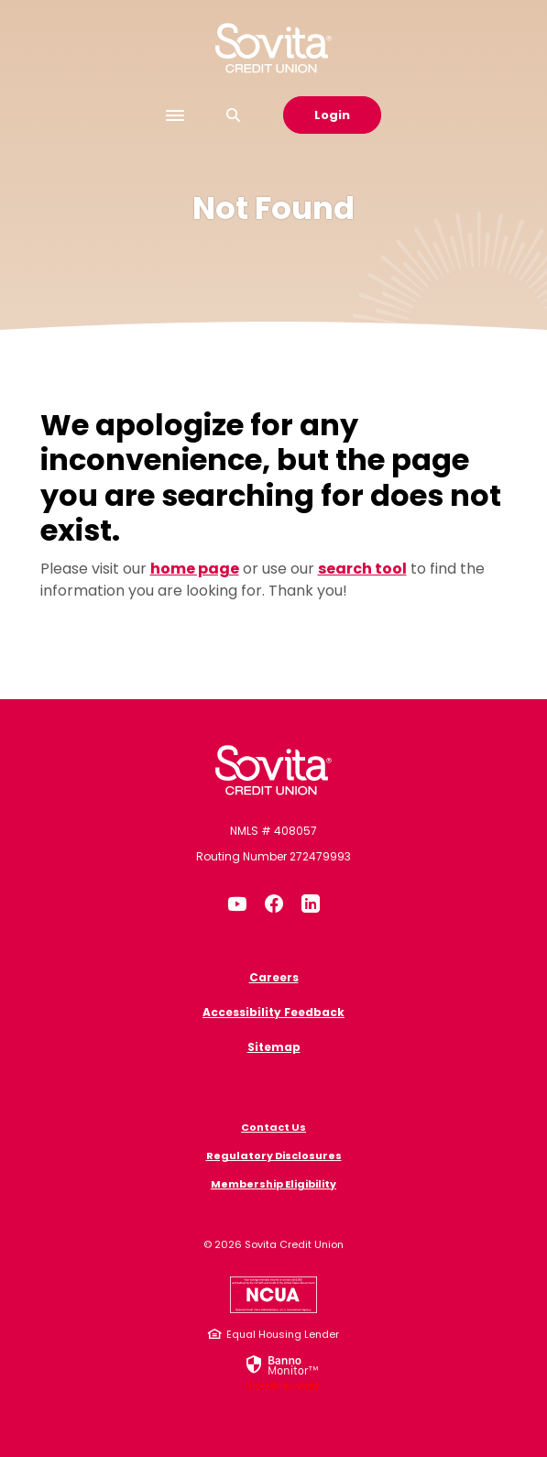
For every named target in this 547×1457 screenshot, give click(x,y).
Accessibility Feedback (273, 1012)
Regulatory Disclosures (274, 1155)
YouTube (237, 903)
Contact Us (273, 1127)
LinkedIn (310, 903)
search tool (362, 568)
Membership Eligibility (273, 1184)
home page (194, 568)
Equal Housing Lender (282, 1334)
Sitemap (274, 1047)
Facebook (274, 903)
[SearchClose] (233, 115)
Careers (274, 977)
